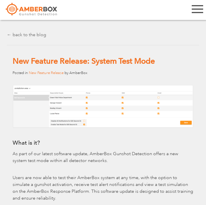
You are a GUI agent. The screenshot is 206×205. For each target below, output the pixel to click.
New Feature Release (46, 73)
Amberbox (31, 11)
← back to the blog (26, 35)
